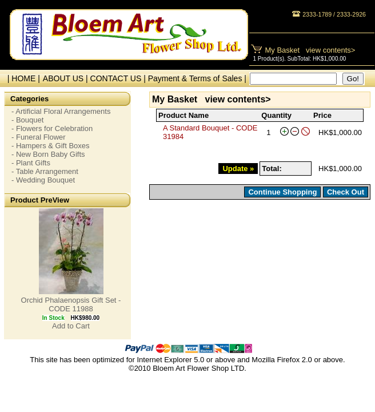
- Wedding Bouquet (43, 180)
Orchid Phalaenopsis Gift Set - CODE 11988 (71, 304)
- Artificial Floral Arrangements (60, 111)
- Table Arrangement (44, 171)
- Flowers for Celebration (52, 128)
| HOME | (21, 78)
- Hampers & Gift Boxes (50, 145)
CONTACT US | (119, 78)
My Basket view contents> (310, 50)
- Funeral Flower (38, 137)
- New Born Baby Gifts (48, 154)
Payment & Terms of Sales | (197, 78)
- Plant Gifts (30, 163)
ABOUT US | (66, 78)
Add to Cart (71, 326)
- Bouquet (27, 120)
